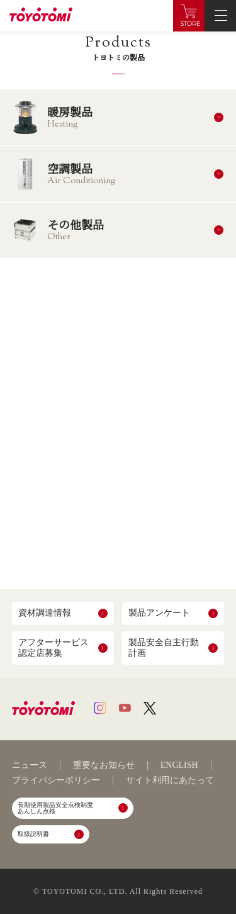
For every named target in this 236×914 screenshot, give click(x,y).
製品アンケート (159, 613)
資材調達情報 (44, 613)
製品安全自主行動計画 (163, 648)
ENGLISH (179, 765)
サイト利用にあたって (170, 780)
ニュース (29, 765)
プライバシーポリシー (56, 780)
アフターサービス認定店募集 (53, 648)
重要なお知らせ (104, 765)
